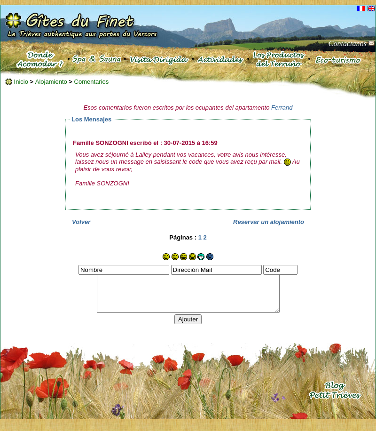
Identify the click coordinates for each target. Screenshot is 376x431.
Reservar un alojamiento (268, 221)
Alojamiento (52, 81)
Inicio (16, 81)
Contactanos (352, 44)
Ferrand (282, 107)
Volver (81, 221)
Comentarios (91, 81)
